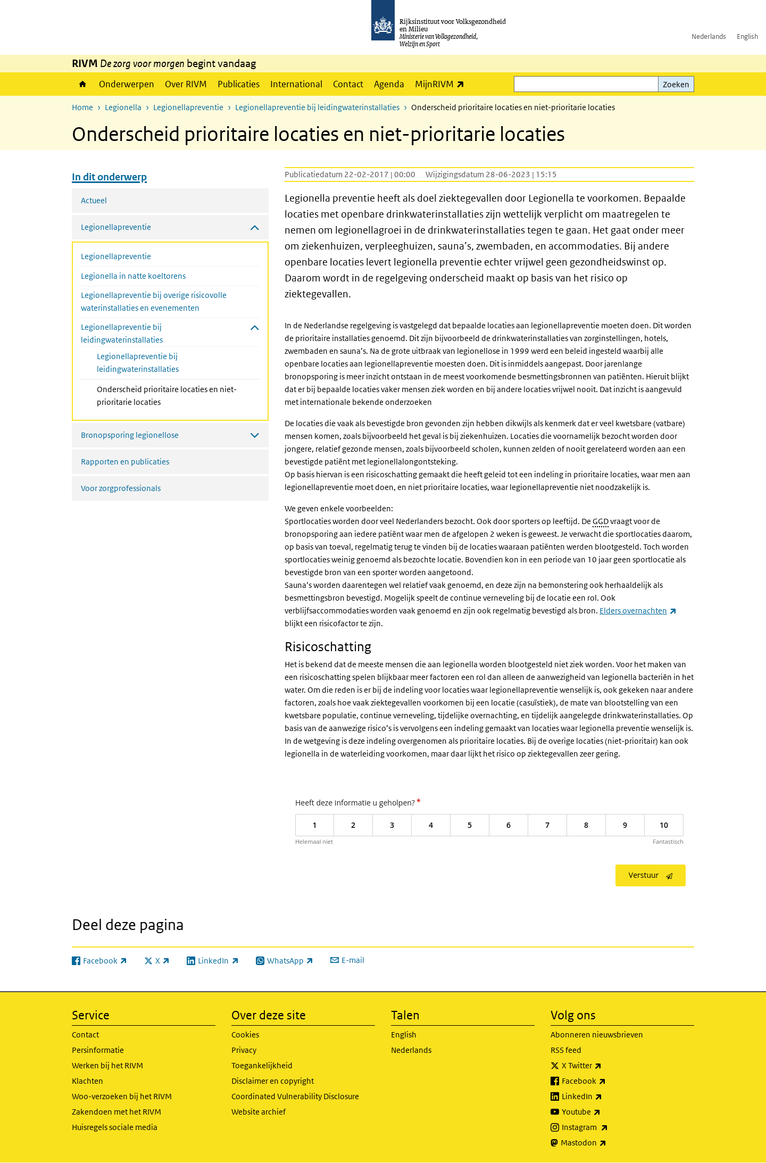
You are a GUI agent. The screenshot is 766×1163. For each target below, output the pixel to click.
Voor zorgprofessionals (121, 488)
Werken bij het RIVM (107, 1065)
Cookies (245, 1034)
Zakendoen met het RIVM (116, 1112)
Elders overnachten (638, 610)
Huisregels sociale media (114, 1127)
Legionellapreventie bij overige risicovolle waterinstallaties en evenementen (154, 301)
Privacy (243, 1050)
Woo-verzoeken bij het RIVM (122, 1096)
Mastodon (607, 1142)
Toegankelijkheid (262, 1065)
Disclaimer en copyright (272, 1081)
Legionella (123, 107)
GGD (601, 521)
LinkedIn (605, 1096)
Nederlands (709, 36)
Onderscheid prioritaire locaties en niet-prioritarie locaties (167, 395)
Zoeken (676, 84)
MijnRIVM (442, 83)
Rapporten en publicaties (125, 461)
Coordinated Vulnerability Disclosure (295, 1096)
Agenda (389, 84)
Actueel (94, 200)
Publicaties (239, 84)
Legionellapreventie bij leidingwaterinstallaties (317, 107)
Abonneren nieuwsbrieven (597, 1034)
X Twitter (605, 1065)
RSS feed (566, 1050)
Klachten (87, 1081)
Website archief (258, 1112)
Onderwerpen (126, 84)
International (296, 84)
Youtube (604, 1112)
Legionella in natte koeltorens (133, 276)
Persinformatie (98, 1050)
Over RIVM (186, 84)
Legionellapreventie (188, 107)
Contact (348, 84)
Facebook (607, 1081)
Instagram (608, 1127)
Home (83, 84)
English (747, 36)
